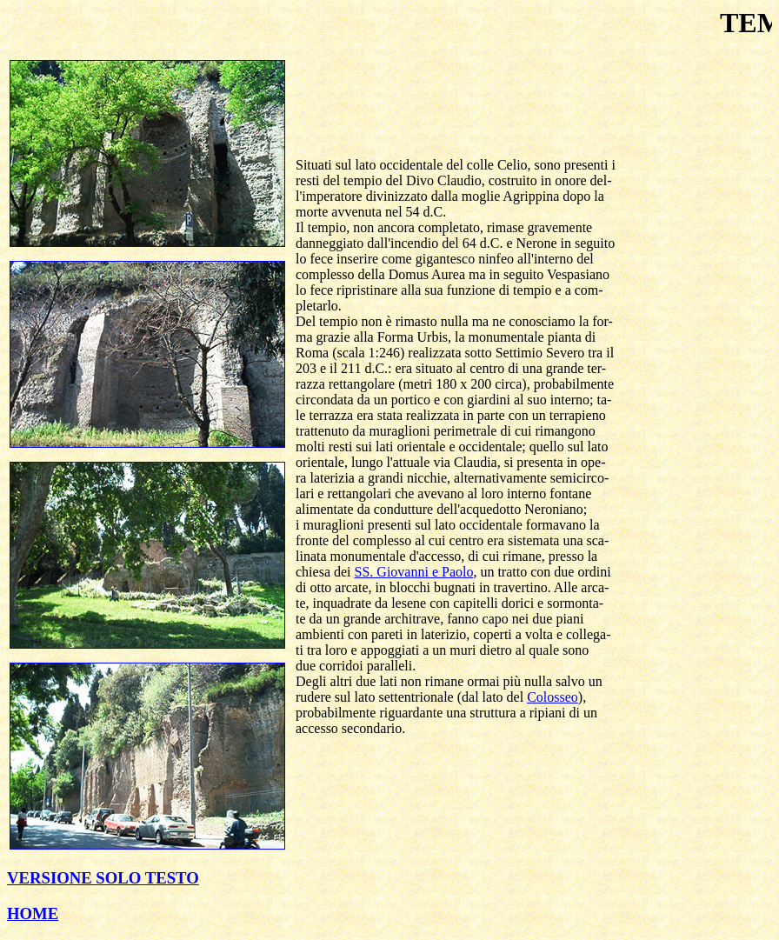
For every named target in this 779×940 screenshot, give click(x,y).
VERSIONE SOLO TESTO (103, 878)
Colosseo (552, 697)
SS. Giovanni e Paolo (414, 571)
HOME (32, 913)
